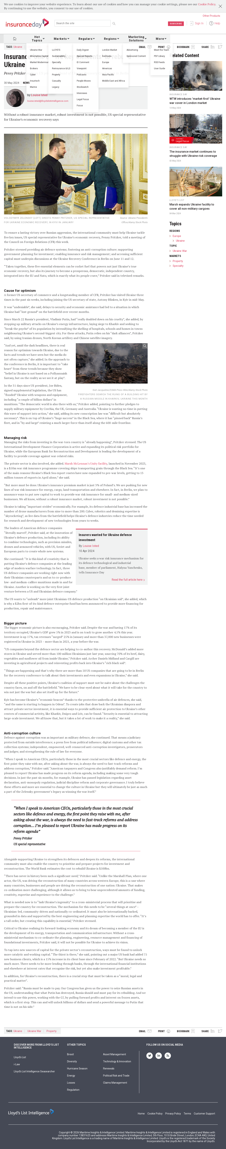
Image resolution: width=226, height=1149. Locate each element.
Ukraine (17, 46)
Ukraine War (34, 46)
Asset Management (114, 1054)
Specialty (178, 265)
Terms (187, 1113)
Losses (71, 1082)
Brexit (70, 1054)
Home (141, 1113)
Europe (177, 236)
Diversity (72, 1061)
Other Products (211, 15)
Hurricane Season (77, 1068)
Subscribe (175, 23)
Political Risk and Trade (116, 1075)
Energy (71, 1075)
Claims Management (115, 1082)
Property (52, 46)
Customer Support (204, 1113)
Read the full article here (127, 579)
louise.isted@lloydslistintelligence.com (47, 101)
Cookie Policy (206, 4)
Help (217, 23)
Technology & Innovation (117, 1061)
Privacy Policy (173, 1113)
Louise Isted (39, 95)
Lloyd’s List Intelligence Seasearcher (34, 1071)
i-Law (17, 1064)
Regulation (73, 1089)
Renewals (108, 1068)
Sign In (199, 23)
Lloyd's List (20, 1057)
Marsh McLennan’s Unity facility (86, 463)
